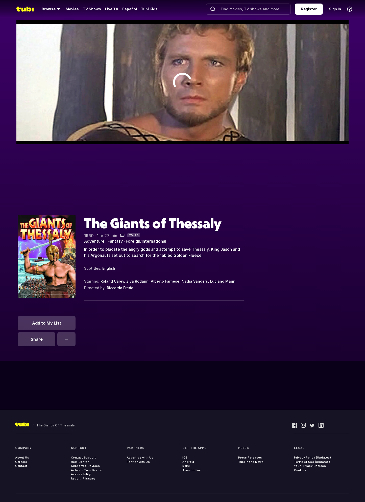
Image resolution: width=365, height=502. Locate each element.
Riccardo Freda (120, 288)
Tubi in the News (250, 462)
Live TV (111, 9)
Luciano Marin (222, 281)
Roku (186, 466)
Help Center (80, 462)
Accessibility (81, 474)
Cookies (300, 470)
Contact (21, 466)
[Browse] (51, 9)
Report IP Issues (83, 478)
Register (309, 9)
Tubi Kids (149, 9)
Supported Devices (85, 466)
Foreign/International (146, 241)
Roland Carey (112, 281)
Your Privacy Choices (310, 466)
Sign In (335, 9)
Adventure (94, 241)
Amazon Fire (191, 470)
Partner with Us (138, 462)
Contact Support (83, 457)
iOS (185, 457)
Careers (21, 462)
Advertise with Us (140, 457)
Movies (72, 9)
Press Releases (250, 457)
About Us (22, 457)
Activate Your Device (86, 470)
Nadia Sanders (195, 281)
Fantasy (115, 241)
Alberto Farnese (165, 281)
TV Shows (92, 9)
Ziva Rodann (137, 281)
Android (188, 462)
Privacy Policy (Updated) (312, 457)
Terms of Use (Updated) (312, 462)
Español (129, 9)
